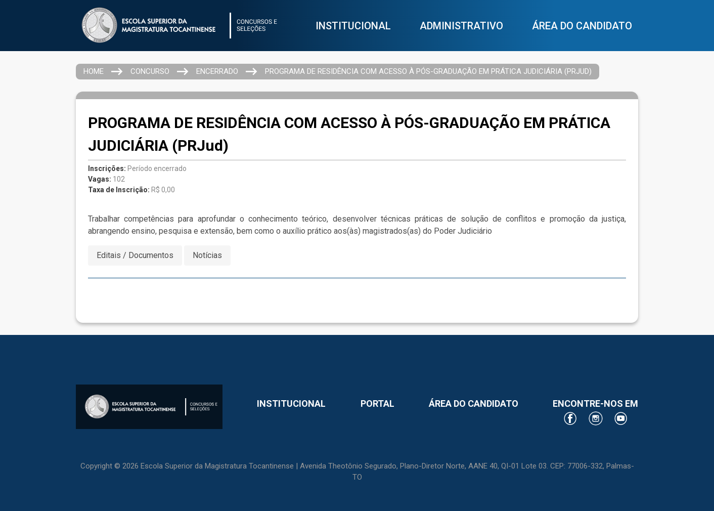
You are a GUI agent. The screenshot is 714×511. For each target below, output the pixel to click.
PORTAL (377, 403)
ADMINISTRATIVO (461, 26)
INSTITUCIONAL (353, 26)
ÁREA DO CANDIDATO (582, 26)
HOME (93, 71)
